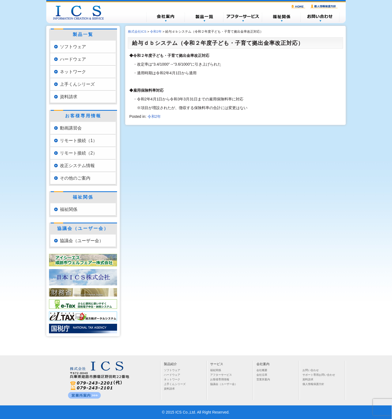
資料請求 (68, 96)
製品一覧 (204, 17)
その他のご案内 (75, 178)
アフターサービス (243, 17)
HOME (299, 6)
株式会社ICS (81, 12)
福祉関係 (281, 17)
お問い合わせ (320, 17)
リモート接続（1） (78, 140)
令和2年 (154, 116)
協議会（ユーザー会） (81, 240)
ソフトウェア (73, 46)
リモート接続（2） (78, 153)
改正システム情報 (77, 165)
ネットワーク (73, 71)
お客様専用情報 (219, 379)
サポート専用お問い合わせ (318, 374)
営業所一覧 (84, 395)
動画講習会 (71, 128)
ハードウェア (73, 59)
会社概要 (165, 17)
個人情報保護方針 (325, 6)
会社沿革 (261, 374)
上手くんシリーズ (77, 84)
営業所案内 (263, 379)
